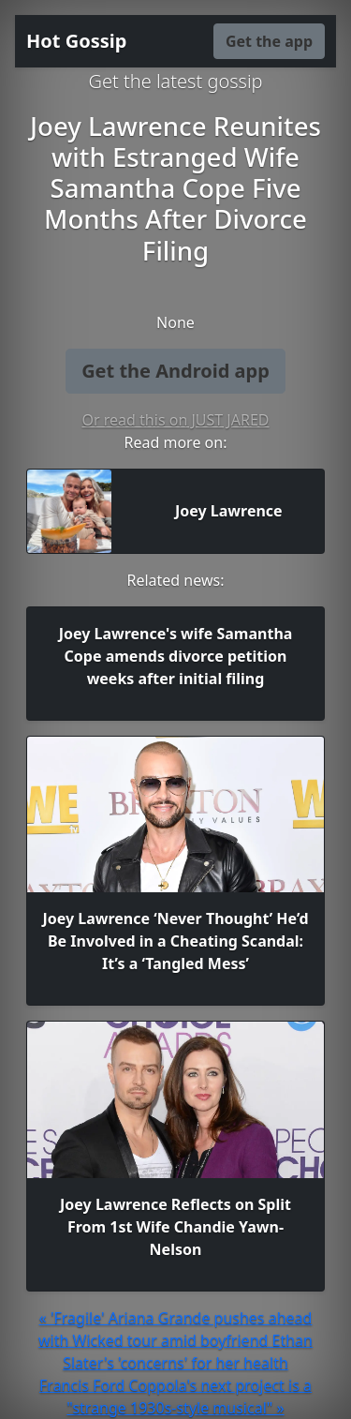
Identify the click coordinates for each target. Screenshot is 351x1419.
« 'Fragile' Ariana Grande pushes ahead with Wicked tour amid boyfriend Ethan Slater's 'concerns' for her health (175, 1340)
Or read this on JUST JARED (176, 420)
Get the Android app (175, 370)
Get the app (269, 41)
